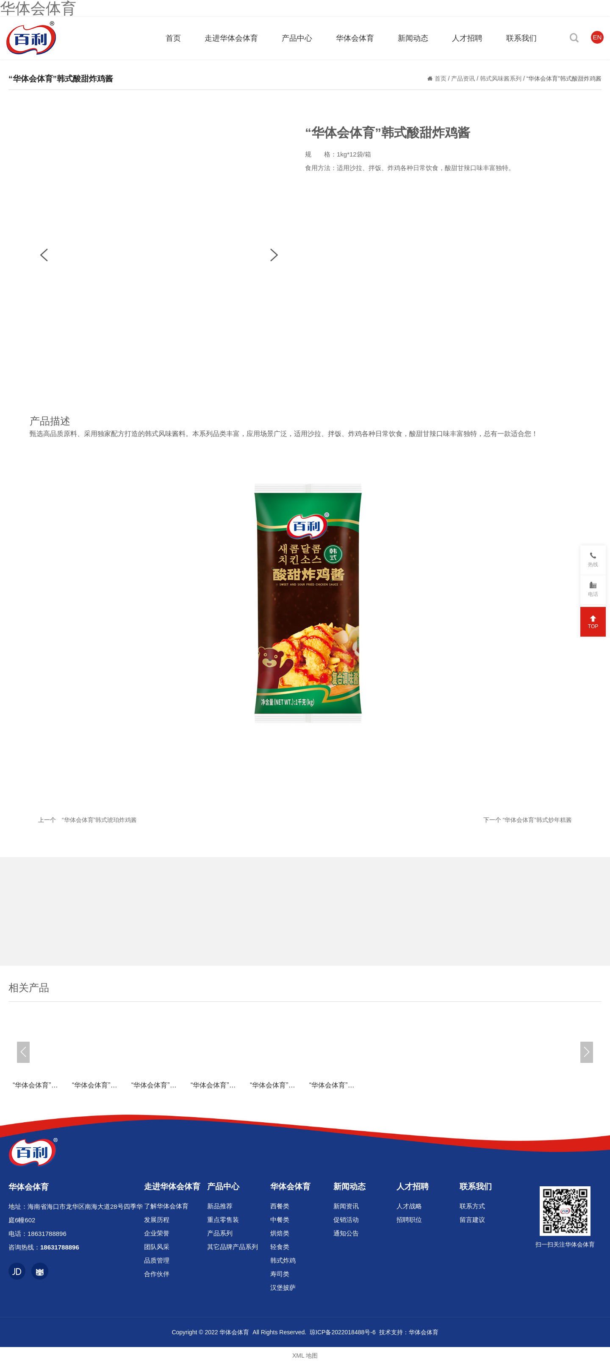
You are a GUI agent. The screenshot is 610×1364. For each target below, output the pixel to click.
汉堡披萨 (283, 1287)
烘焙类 (279, 1233)
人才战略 (409, 1206)
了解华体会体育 (166, 1206)
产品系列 (220, 1233)
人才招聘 (412, 1186)
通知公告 (346, 1233)
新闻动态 (349, 1186)
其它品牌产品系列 (232, 1246)
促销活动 (346, 1219)
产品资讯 (464, 78)
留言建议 (472, 1219)
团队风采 (156, 1246)
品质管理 (156, 1260)
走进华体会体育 (172, 1186)
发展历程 (156, 1219)
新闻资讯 (346, 1206)
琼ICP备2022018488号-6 (343, 1332)
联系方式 (472, 1206)
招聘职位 (409, 1219)
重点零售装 (223, 1219)
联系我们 (476, 1186)
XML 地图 (305, 1355)
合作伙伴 (156, 1273)
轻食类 (279, 1246)
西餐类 (279, 1206)
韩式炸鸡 (283, 1260)
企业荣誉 (156, 1233)
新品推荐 (220, 1206)
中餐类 (279, 1219)
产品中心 (223, 1186)
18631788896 (47, 1233)
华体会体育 (290, 1186)
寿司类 (279, 1273)
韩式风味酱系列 (501, 78)
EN (597, 37)
